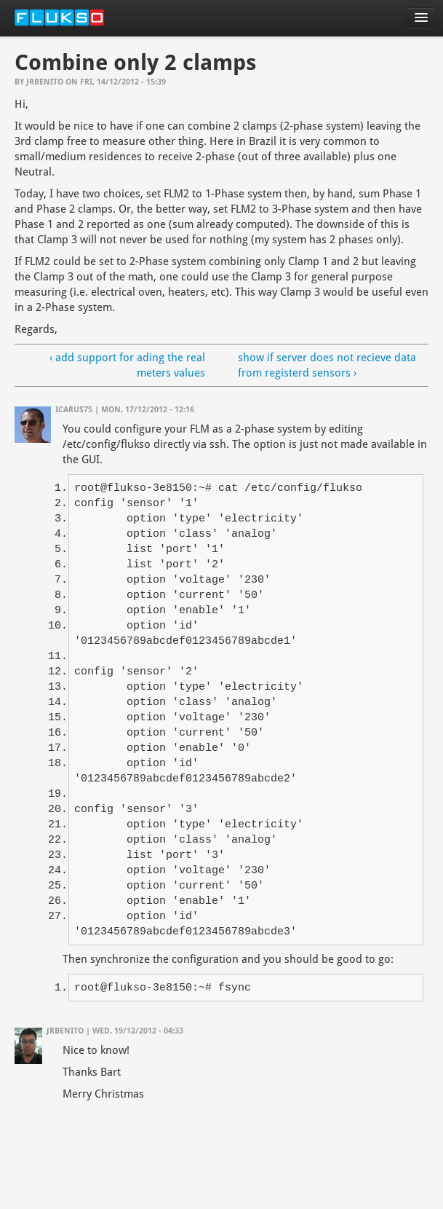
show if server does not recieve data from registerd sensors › (327, 365)
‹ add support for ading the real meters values (127, 365)
